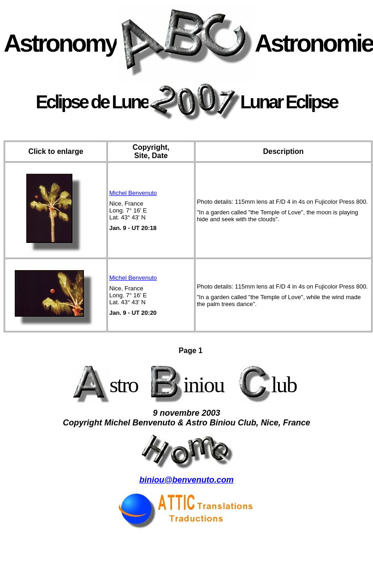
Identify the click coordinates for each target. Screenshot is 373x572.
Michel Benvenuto (133, 192)
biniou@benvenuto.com (186, 479)
